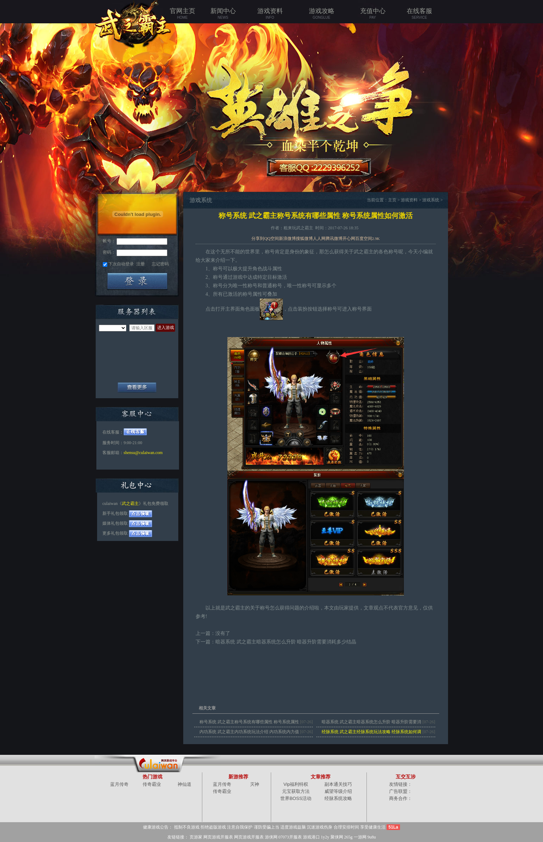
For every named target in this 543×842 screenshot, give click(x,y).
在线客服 (419, 13)
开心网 (348, 238)
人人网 (319, 238)
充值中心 (372, 13)
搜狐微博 (304, 238)
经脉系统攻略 (338, 798)
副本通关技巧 (338, 784)
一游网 (360, 837)
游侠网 (271, 837)
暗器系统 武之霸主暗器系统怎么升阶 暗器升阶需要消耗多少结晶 (285, 641)
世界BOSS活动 (295, 798)
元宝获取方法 (296, 791)
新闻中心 (223, 13)
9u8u (372, 837)
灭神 (254, 784)
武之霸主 (130, 503)
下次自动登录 (121, 263)
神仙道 (184, 784)
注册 (140, 263)
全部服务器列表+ (137, 387)
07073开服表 (290, 837)
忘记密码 (160, 263)
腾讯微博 (334, 238)
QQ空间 (271, 238)
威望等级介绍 (338, 791)
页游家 (196, 837)
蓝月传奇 (119, 784)
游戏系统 (430, 200)
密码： (109, 252)
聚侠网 (336, 837)
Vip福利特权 (296, 784)
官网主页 (182, 13)
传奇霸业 (152, 784)
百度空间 (363, 238)
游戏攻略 (321, 13)
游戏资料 (270, 13)
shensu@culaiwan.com (143, 452)
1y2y (325, 837)
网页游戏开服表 (218, 837)
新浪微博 (287, 238)
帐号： (109, 241)
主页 (392, 200)
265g (348, 837)
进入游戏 (165, 327)
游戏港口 (311, 837)
